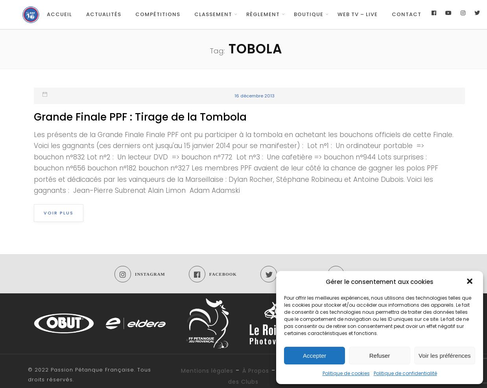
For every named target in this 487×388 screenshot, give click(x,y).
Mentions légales (207, 371)
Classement (213, 14)
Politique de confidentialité (405, 373)
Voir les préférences (445, 355)
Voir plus (59, 213)
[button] (470, 282)
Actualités (103, 14)
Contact (406, 14)
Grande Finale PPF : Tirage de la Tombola (140, 117)
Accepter (314, 355)
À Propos (255, 371)
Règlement (263, 14)
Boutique (308, 14)
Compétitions (157, 14)
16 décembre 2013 (254, 96)
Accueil (59, 14)
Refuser (379, 355)
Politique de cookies (346, 373)
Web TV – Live (358, 14)
